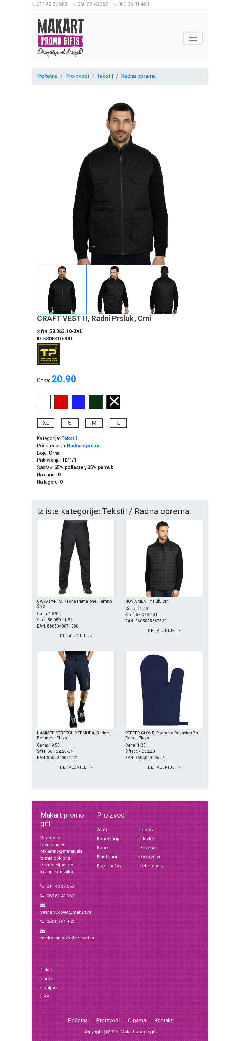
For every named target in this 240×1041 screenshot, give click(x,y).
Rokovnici (149, 856)
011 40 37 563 (49, 4)
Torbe (46, 978)
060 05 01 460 (131, 4)
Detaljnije (76, 635)
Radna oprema (138, 76)
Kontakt (163, 1020)
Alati (102, 829)
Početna (47, 76)
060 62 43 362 (90, 4)
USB (45, 996)
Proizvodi (77, 76)
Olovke (146, 838)
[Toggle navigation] (193, 38)
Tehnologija (152, 865)
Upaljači (48, 987)
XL (46, 423)
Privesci (147, 847)
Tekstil (105, 76)
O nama (137, 1020)
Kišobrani (107, 856)
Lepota (147, 829)
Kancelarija (109, 838)
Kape (102, 847)
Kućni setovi (110, 865)
